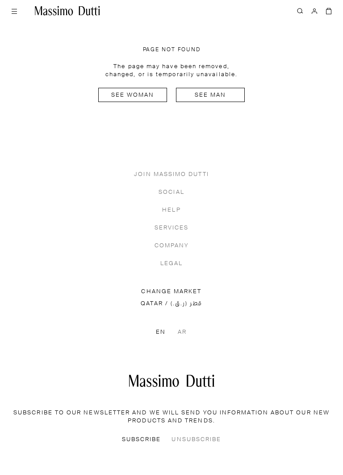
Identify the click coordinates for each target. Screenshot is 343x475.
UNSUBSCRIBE (196, 439)
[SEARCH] (300, 10)
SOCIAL (171, 192)
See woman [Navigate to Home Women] (133, 95)
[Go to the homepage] (172, 380)
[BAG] (328, 10)
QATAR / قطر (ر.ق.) (171, 304)
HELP (171, 210)
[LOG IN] (314, 10)
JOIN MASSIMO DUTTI (171, 174)
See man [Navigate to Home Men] (210, 95)
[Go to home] (67, 11)
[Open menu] (14, 10)
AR (182, 332)
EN (161, 332)
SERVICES (172, 228)
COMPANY (172, 246)
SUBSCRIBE (141, 439)
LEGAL (171, 263)
